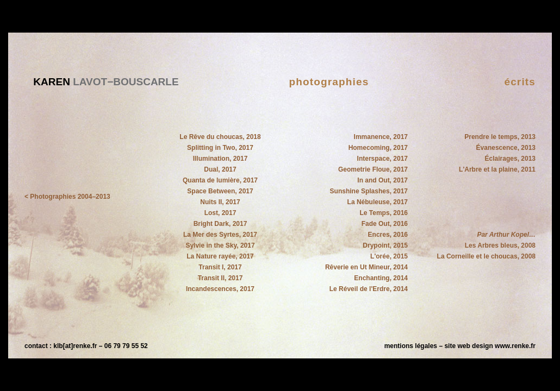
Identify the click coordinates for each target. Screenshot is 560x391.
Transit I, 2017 (219, 267)
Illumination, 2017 (220, 158)
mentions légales (410, 346)
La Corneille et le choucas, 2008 (486, 256)
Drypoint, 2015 (385, 245)
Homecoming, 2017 (378, 148)
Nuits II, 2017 (220, 202)
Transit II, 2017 (220, 278)
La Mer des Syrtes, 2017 (220, 234)
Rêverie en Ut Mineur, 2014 (366, 267)
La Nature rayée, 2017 (219, 256)
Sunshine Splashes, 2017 (369, 191)
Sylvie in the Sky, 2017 (219, 245)
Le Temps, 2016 (384, 213)
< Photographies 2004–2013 (67, 196)
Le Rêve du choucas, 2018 (219, 137)
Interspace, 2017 (382, 158)
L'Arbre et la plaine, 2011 (497, 169)
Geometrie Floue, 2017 (373, 169)
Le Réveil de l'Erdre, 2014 (368, 289)
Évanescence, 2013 (506, 148)
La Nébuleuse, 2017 (377, 202)
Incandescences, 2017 (220, 289)
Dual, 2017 (220, 169)
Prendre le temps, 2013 (500, 137)
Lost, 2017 (220, 213)
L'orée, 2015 (389, 256)
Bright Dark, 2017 (220, 224)
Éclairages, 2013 (510, 158)
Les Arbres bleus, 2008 (500, 245)
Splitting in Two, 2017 (220, 148)
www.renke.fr (515, 346)
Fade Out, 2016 (385, 224)
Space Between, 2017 (220, 191)
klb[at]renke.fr (75, 346)
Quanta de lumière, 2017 (220, 180)
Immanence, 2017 (381, 137)
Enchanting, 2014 (381, 278)
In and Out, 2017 (382, 180)
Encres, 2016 (388, 234)
